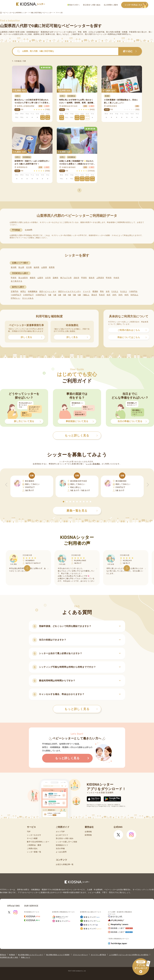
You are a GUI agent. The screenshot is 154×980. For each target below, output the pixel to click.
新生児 (94, 295)
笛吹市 (91, 278)
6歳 (79, 295)
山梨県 (44, 267)
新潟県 (13, 267)
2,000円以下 (28, 295)
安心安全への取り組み (91, 5)
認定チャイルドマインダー (69, 291)
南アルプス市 (66, 278)
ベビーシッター (61, 32)
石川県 (29, 267)
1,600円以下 (16, 295)
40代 (127, 295)
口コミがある (28, 298)
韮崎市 (55, 278)
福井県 (36, 267)
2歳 (59, 295)
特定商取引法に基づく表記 (9, 957)
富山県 (21, 267)
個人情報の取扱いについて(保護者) (58, 955)
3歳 (64, 295)
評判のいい (15, 298)
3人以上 (123, 291)
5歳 (74, 295)
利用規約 (12, 955)
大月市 (48, 278)
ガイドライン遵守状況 (98, 955)
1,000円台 (133, 291)
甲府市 (13, 278)
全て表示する (16, 281)
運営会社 (3, 955)
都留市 (32, 278)
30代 (120, 295)
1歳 (54, 295)
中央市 (116, 278)
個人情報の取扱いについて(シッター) (30, 955)
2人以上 (115, 291)
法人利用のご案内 (111, 5)
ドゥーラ (86, 291)
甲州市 (109, 278)
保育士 (23, 291)
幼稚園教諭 (32, 291)
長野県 (52, 267)
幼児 (108, 295)
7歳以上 (86, 295)
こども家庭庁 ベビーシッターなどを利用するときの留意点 (128, 955)
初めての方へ (73, 5)
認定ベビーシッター (47, 291)
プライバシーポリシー (80, 955)
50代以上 (134, 295)
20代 (114, 295)
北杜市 (76, 278)
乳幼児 (102, 295)
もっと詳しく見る (81, 709)
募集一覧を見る (82, 510)
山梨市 (40, 278)
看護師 (95, 291)
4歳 (69, 295)
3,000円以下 (41, 295)
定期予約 (14, 291)
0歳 (49, 295)
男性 (102, 291)
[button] (63, 501)
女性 (107, 291)
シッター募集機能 (93, 464)
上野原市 (100, 278)
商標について (25, 957)
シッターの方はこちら (136, 5)
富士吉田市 (23, 278)
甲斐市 (84, 278)
